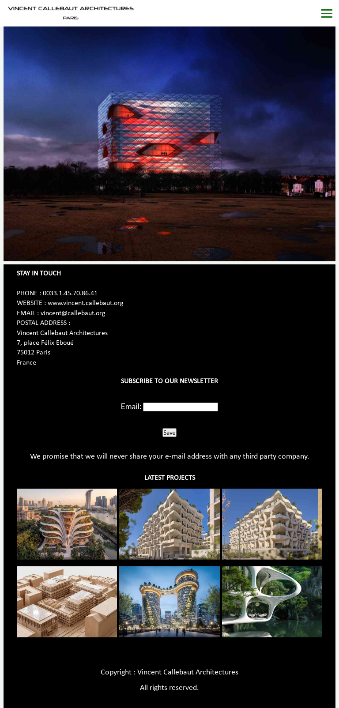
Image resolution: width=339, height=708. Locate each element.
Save (169, 432)
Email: (131, 406)
